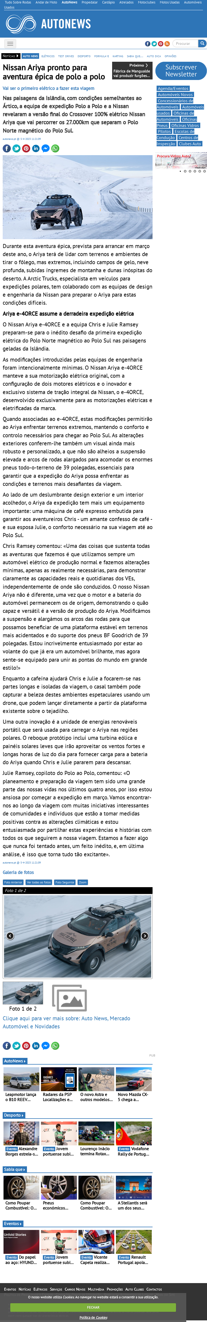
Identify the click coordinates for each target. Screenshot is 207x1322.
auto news (30, 55)
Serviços (56, 1290)
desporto (84, 55)
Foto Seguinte (65, 884)
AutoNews (15, 1062)
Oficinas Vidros (185, 125)
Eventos (13, 1225)
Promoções (115, 1290)
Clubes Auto (190, 143)
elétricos (48, 55)
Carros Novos (75, 1290)
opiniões (170, 55)
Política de (93, 1317)
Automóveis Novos (175, 94)
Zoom (83, 884)
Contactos (154, 1290)
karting (118, 55)
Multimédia (96, 1290)
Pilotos (164, 131)
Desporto (14, 1116)
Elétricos (40, 1290)
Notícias (25, 1290)
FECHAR (93, 1307)
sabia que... (135, 55)
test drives (66, 55)
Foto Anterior (13, 884)
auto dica (154, 55)
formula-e (101, 55)
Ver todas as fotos (39, 884)
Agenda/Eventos (173, 88)
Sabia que (15, 1171)
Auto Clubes (134, 1290)
